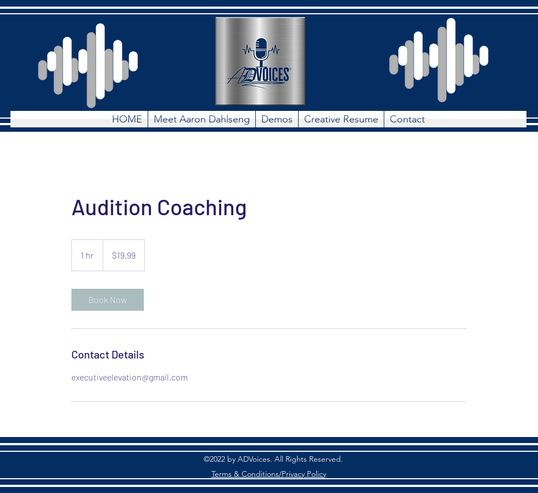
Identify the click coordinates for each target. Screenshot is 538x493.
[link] (107, 300)
